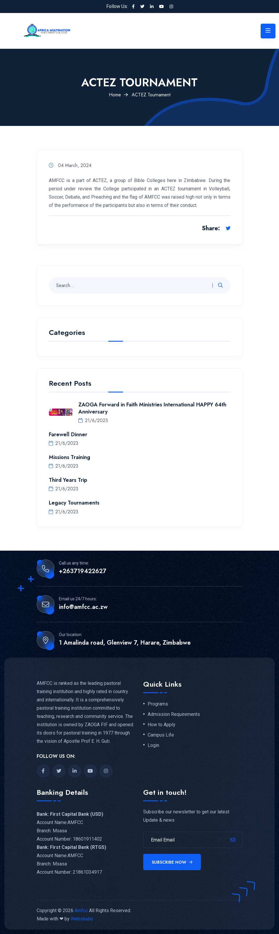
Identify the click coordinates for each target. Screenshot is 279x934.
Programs (158, 704)
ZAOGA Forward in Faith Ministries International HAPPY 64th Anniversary (152, 408)
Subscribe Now (172, 862)
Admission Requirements (174, 714)
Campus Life (161, 735)
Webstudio (82, 919)
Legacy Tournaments (74, 503)
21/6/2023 (93, 420)
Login (153, 745)
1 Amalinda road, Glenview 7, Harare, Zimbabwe (125, 643)
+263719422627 (82, 571)
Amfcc (81, 910)
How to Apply (161, 724)
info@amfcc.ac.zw (83, 607)
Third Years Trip (68, 480)
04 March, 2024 (70, 165)
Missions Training (69, 457)
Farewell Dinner (68, 434)
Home (115, 94)
